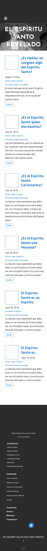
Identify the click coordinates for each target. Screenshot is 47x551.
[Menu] (6, 18)
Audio (9, 104)
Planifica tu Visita (13, 483)
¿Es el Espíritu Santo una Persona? (32, 242)
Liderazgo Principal (13, 459)
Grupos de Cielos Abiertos (15, 495)
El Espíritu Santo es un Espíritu (30, 297)
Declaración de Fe (13, 455)
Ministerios (10, 462)
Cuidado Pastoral (12, 491)
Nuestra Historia (12, 451)
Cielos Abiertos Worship (15, 466)
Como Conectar (12, 478)
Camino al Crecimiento (14, 487)
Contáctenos (12, 520)
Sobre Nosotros (12, 447)
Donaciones (12, 508)
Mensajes (11, 515)
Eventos (10, 512)
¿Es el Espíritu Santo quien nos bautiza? (32, 122)
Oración (9, 500)
